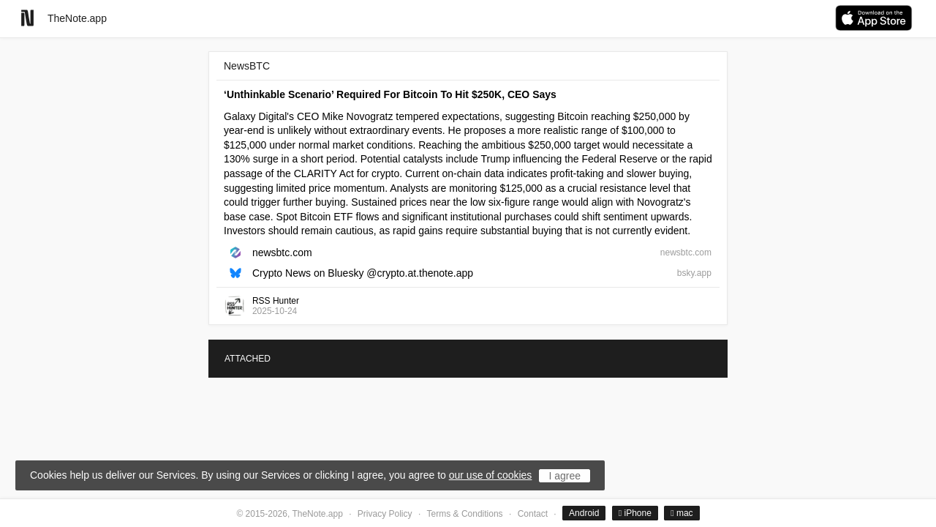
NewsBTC (247, 66)
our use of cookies (490, 475)
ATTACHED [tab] (247, 359)
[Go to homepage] (27, 18)
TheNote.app (77, 18)
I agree (564, 476)
